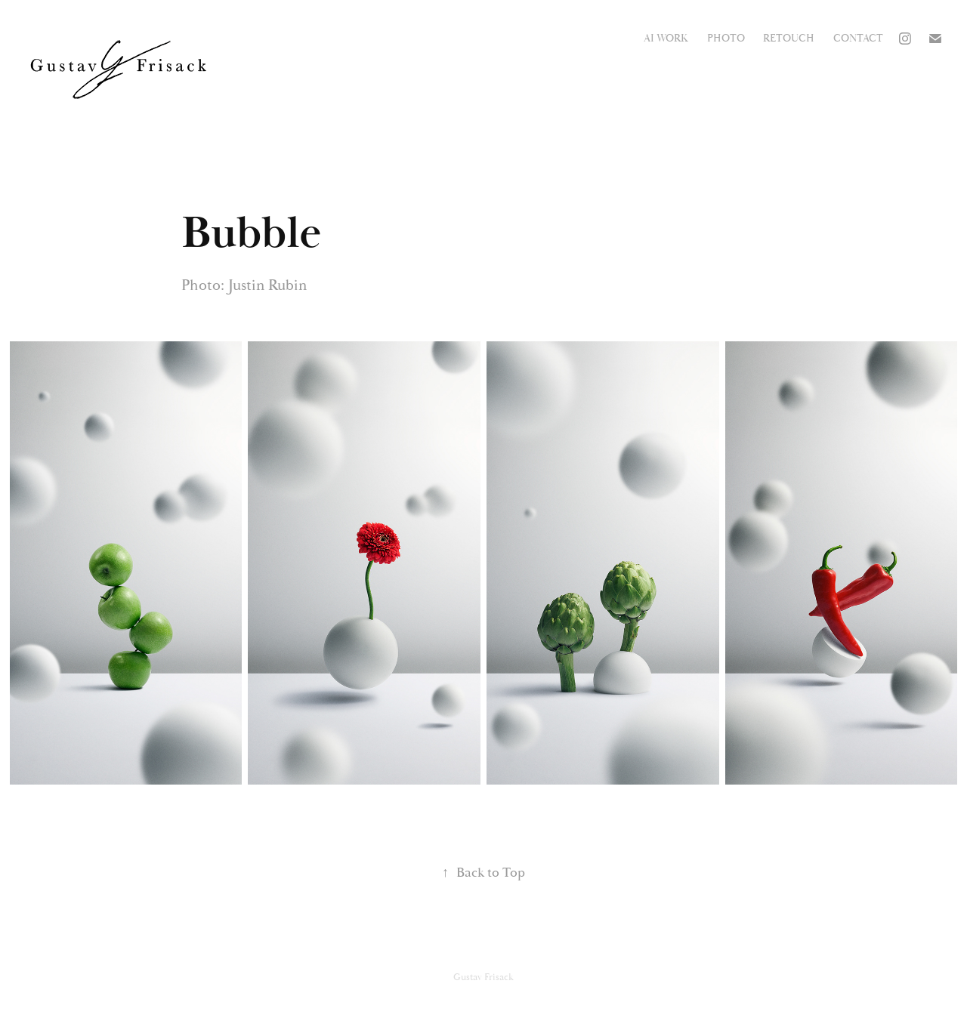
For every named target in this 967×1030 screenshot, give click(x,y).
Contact (858, 38)
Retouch (788, 38)
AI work (666, 38)
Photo (726, 38)
